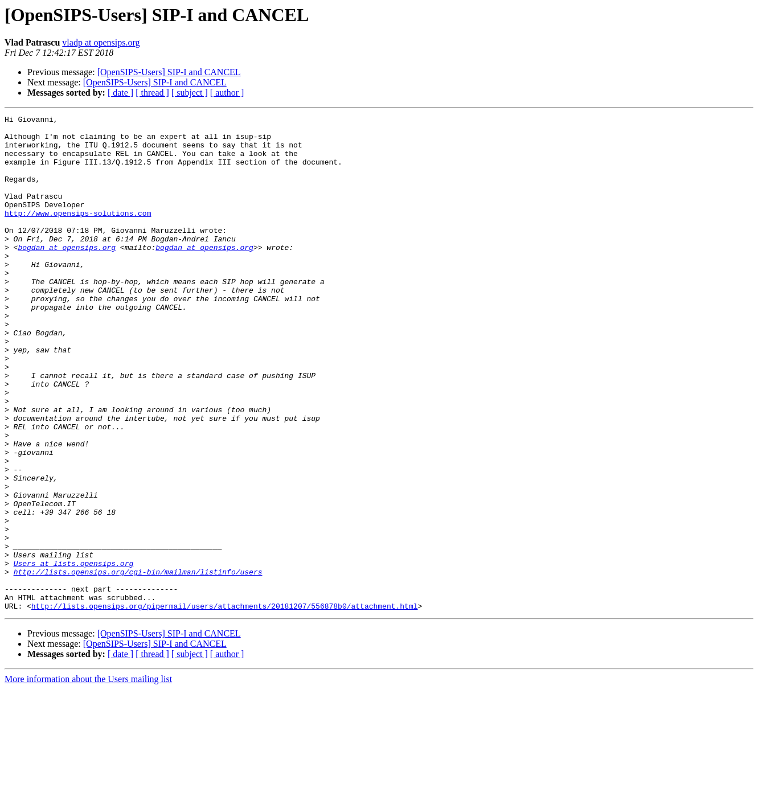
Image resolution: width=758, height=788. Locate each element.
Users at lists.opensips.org (74, 654)
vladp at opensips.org (101, 42)
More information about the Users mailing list (88, 778)
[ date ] (120, 92)
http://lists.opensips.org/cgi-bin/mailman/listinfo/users (138, 664)
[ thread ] (152, 92)
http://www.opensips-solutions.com (78, 233)
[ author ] (227, 92)
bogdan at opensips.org (67, 274)
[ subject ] (189, 92)
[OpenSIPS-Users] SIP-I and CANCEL (169, 72)
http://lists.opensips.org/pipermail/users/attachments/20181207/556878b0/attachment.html (224, 705)
